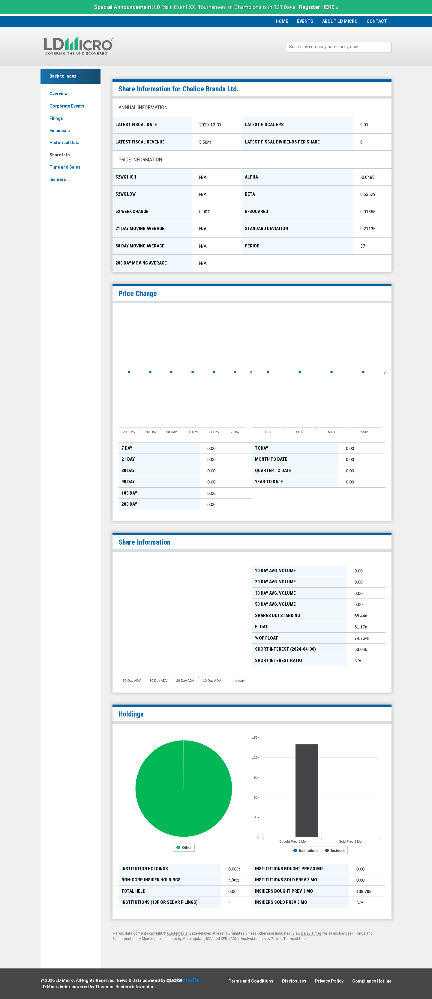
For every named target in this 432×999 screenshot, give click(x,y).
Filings (56, 118)
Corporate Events (67, 106)
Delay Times (311, 933)
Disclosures (294, 981)
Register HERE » (318, 7)
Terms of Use (295, 939)
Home (282, 21)
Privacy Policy (329, 981)
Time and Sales (65, 167)
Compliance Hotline (372, 981)
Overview (59, 93)
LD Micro (65, 980)
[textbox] (341, 46)
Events (305, 21)
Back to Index (63, 76)
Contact (377, 21)
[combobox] (339, 47)
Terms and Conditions (251, 981)
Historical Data (65, 142)
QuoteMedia (177, 933)
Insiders (58, 179)
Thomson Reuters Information (125, 986)
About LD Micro (340, 21)
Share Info (60, 154)
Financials (60, 130)
